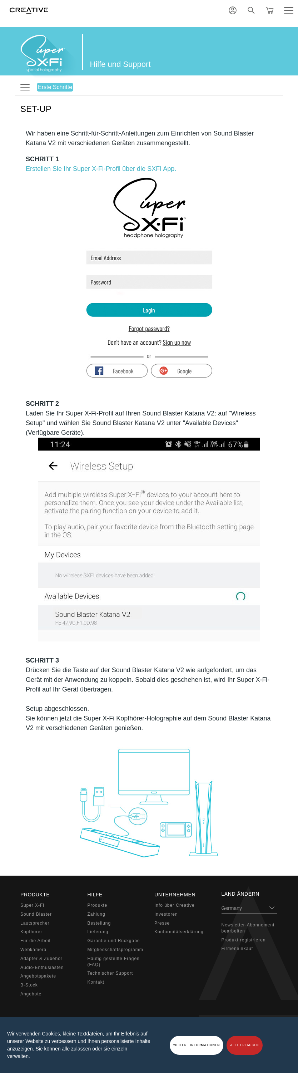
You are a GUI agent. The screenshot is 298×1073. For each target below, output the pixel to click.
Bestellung (99, 923)
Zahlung (96, 914)
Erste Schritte (55, 87)
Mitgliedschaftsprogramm (115, 949)
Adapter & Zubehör (41, 958)
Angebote (30, 993)
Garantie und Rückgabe (114, 940)
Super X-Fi (32, 905)
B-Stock (29, 985)
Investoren (166, 914)
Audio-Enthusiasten (42, 967)
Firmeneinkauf (237, 948)
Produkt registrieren (244, 939)
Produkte (98, 905)
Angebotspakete (38, 976)
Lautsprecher (35, 923)
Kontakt (96, 982)
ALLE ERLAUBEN (244, 1045)
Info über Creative (174, 905)
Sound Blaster (36, 914)
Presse (162, 923)
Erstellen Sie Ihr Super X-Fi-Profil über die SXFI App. (101, 168)
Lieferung (98, 931)
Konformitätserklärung (179, 931)
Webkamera (33, 949)
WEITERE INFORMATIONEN (196, 1045)
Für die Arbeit (35, 940)
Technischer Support (110, 973)
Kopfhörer (31, 931)
